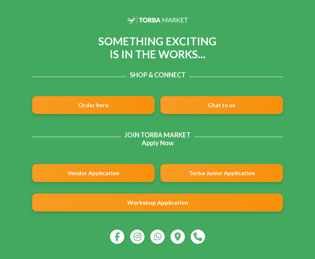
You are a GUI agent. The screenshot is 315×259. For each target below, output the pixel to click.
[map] (177, 237)
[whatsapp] (157, 237)
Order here (93, 104)
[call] (198, 237)
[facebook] (117, 237)
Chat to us (221, 104)
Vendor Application (93, 172)
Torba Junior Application (222, 172)
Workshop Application (157, 202)
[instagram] (137, 237)
